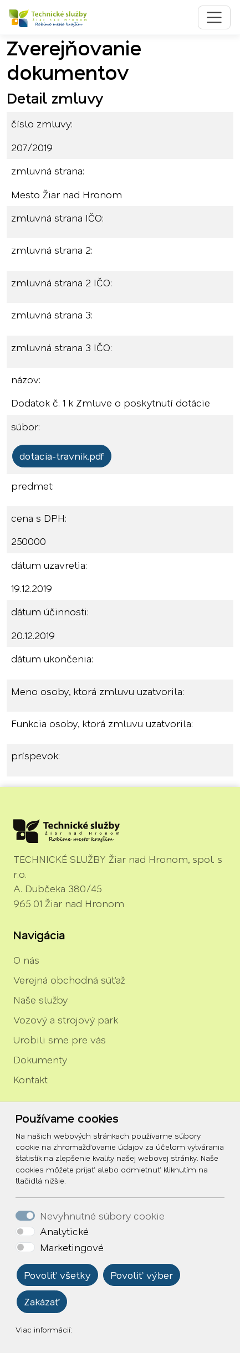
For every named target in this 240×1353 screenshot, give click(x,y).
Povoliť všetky (57, 1275)
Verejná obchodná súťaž (69, 980)
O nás (26, 960)
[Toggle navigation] (214, 17)
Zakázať (42, 1301)
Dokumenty (40, 1059)
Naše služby (40, 1000)
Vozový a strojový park (65, 1020)
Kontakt (30, 1079)
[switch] (25, 1232)
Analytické (64, 1231)
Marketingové (72, 1247)
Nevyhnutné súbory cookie (102, 1216)
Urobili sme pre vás (59, 1039)
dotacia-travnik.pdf (61, 456)
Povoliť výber (141, 1275)
